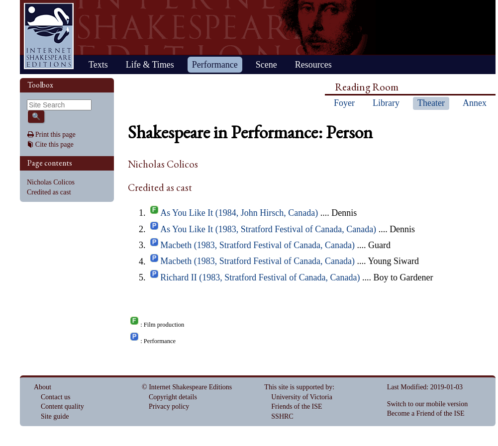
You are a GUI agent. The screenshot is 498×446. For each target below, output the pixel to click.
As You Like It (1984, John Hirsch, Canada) (239, 213)
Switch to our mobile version (427, 404)
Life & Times (150, 65)
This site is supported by (298, 387)
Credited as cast (49, 192)
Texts (98, 65)
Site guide (55, 416)
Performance (215, 65)
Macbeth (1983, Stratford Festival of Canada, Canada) (257, 245)
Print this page (55, 134)
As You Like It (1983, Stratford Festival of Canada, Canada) (268, 229)
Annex (475, 103)
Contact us (56, 397)
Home (49, 36)
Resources (313, 65)
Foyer (344, 103)
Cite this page (54, 144)
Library (386, 103)
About (42, 387)
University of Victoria (301, 397)
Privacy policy (169, 406)
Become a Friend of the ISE (426, 413)
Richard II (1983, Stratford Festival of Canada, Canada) (260, 277)
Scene (266, 65)
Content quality (62, 406)
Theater (431, 103)
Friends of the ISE (296, 406)
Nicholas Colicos (51, 182)
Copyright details (173, 397)
